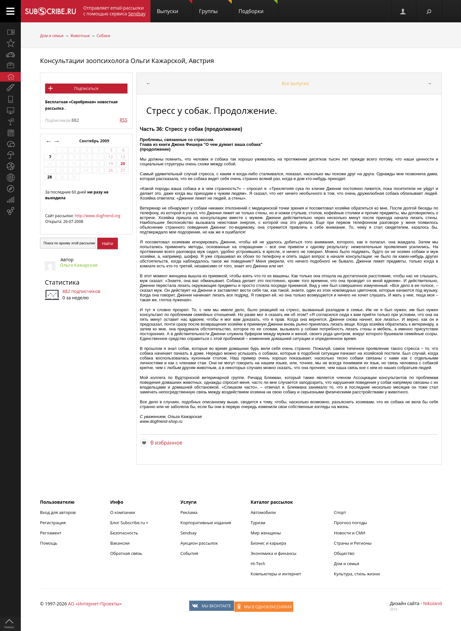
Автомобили (263, 512)
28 (49, 177)
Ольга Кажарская (78, 265)
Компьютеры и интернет (276, 574)
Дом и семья (51, 35)
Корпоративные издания (206, 522)
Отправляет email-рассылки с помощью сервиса (114, 11)
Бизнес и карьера (268, 543)
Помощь (48, 543)
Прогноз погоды (350, 522)
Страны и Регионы (353, 543)
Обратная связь (126, 553)
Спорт (340, 512)
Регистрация (53, 522)
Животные (80, 35)
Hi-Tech (258, 563)
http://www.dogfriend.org (97, 215)
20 (122, 163)
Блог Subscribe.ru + (129, 522)
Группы (215, 7)
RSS (123, 120)
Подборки (258, 7)
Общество (344, 553)
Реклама (189, 512)
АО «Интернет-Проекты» (94, 604)
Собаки (103, 35)
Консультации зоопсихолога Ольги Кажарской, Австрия (127, 60)
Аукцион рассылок (199, 543)
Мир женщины (266, 533)
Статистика (62, 282)
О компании (122, 512)
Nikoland (432, 603)
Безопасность (124, 533)
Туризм (258, 522)
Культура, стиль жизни (357, 574)
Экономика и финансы (273, 553)
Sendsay (189, 533)
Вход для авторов (58, 512)
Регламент (50, 533)
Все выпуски (295, 83)
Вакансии (120, 543)
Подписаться (86, 88)
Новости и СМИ (349, 533)
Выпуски (174, 7)
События (189, 553)
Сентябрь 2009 (94, 141)
